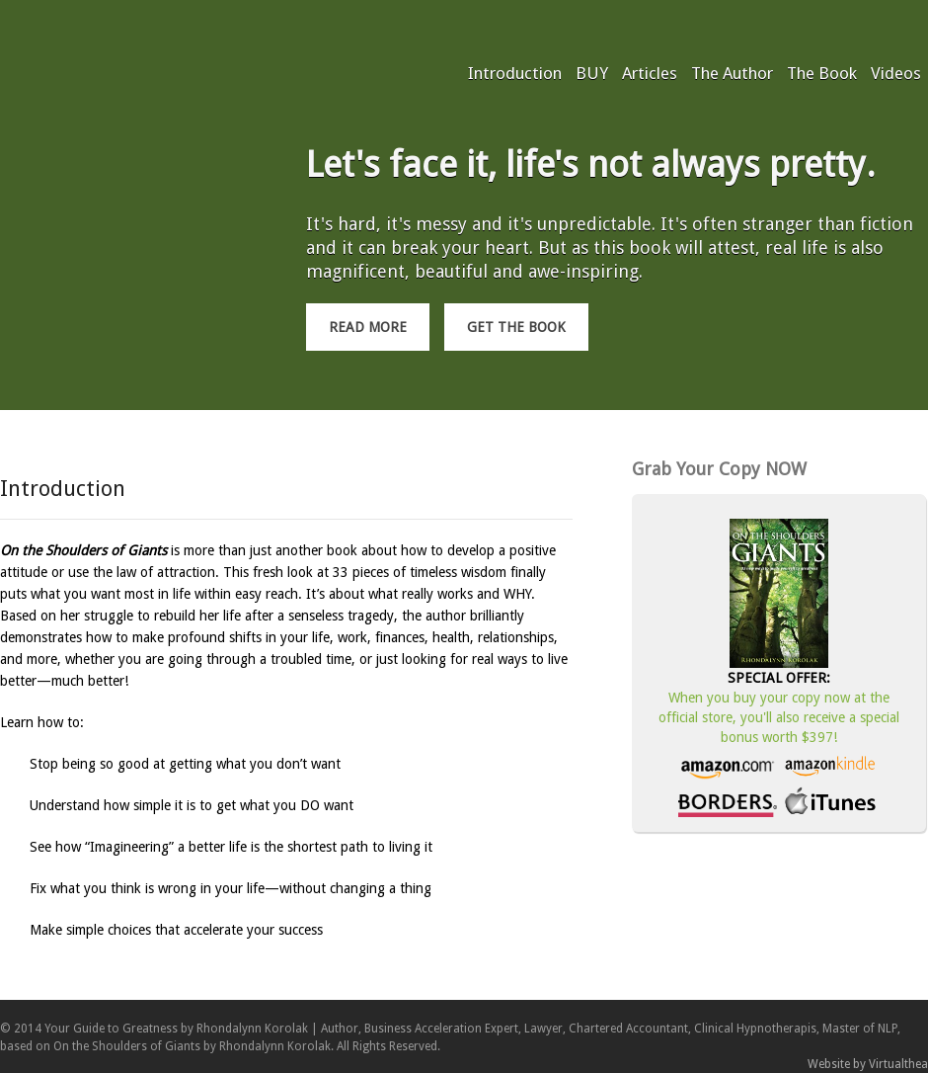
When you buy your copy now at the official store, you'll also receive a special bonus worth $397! (778, 717)
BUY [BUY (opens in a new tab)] (592, 73)
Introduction (515, 73)
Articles (649, 73)
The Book (822, 73)
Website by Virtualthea (868, 1064)
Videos (896, 73)
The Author (732, 73)
